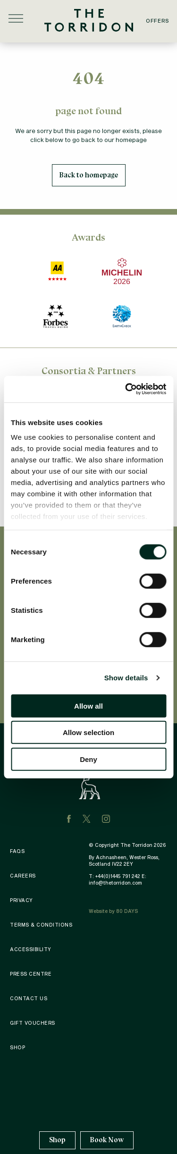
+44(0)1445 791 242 (117, 876)
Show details (126, 678)
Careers (23, 875)
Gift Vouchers (32, 1023)
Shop (57, 1140)
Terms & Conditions (41, 925)
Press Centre (30, 974)
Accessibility (30, 949)
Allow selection (88, 732)
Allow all (88, 706)
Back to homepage (88, 175)
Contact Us (28, 998)
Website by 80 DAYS (113, 911)
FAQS (17, 851)
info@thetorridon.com (115, 883)
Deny (88, 759)
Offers (157, 20)
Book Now (107, 1140)
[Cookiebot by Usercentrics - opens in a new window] (126, 389)
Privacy (21, 900)
